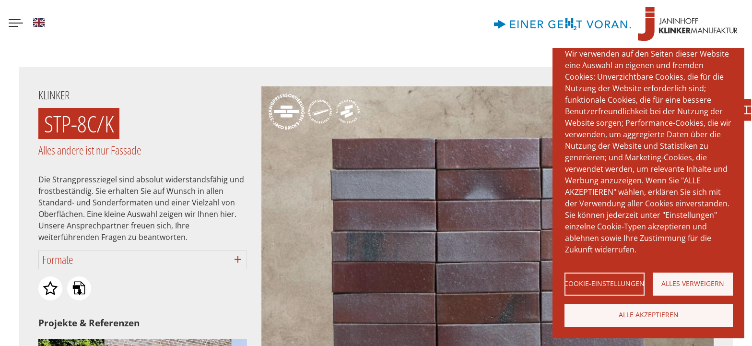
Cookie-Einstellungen (604, 283)
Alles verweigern (692, 283)
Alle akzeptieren (649, 314)
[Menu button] (15, 24)
